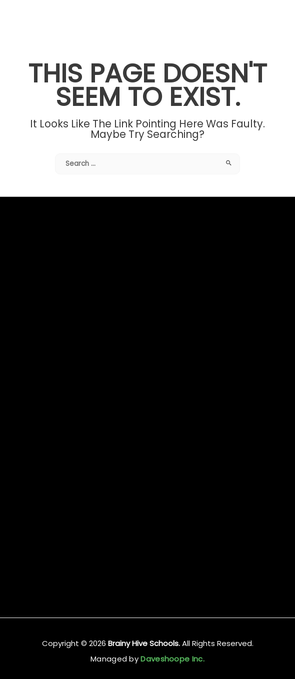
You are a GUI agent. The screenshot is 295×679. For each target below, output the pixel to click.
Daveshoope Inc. (171, 659)
